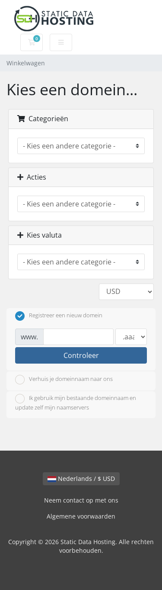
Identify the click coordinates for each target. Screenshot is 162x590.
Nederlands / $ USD (81, 478)
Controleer (81, 355)
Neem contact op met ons (81, 500)
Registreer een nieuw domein (58, 316)
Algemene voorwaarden (81, 516)
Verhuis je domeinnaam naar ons (64, 379)
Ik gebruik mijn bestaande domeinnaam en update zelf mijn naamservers (75, 402)
